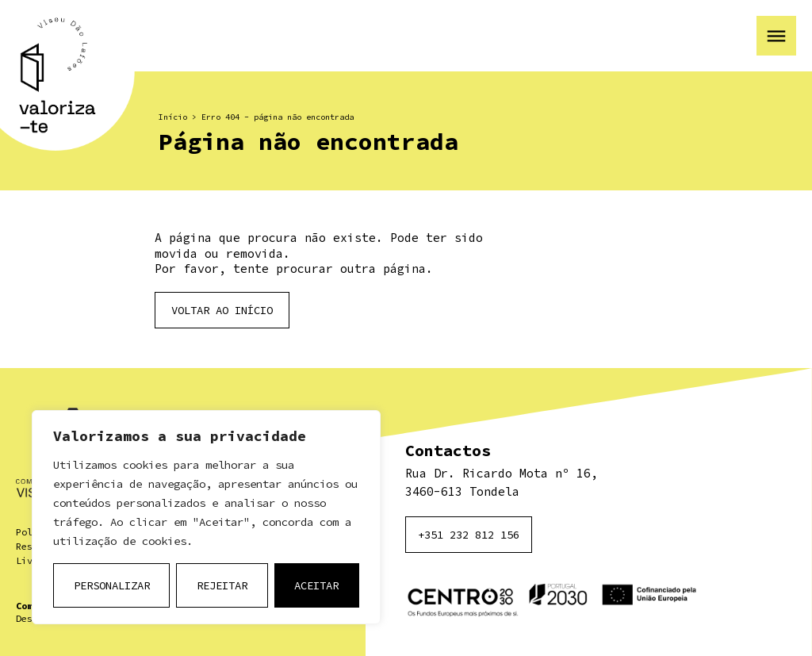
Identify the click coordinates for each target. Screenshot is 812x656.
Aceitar (316, 585)
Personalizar (112, 585)
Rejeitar (222, 585)
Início (173, 117)
